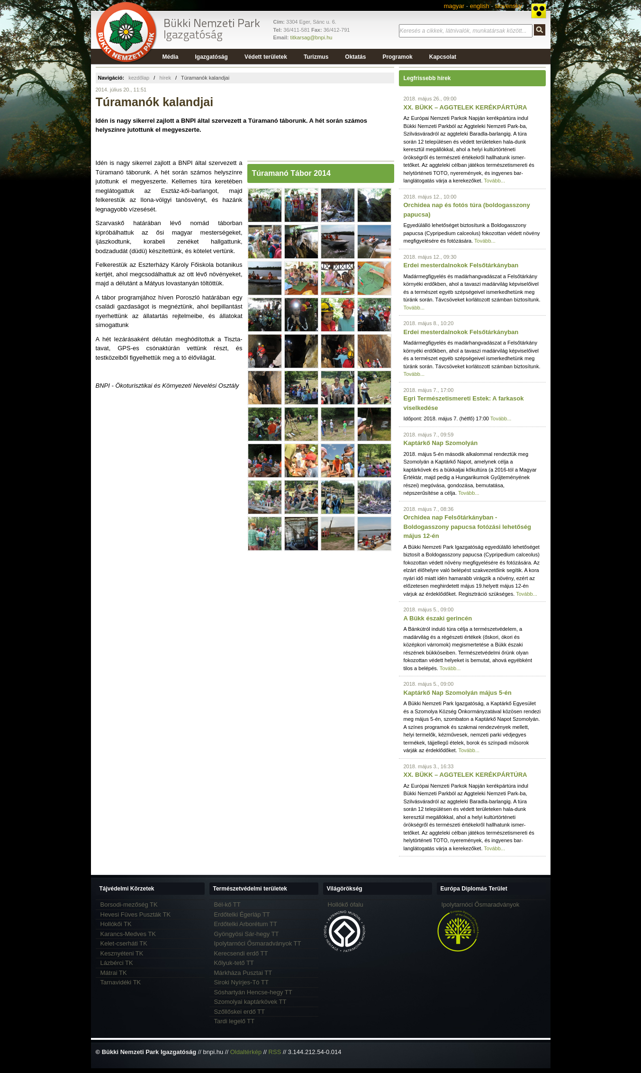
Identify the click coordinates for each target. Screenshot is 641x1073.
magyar (454, 5)
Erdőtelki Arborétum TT (245, 924)
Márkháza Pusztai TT (243, 972)
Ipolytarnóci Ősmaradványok (481, 904)
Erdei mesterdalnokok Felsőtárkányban (461, 265)
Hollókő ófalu (345, 904)
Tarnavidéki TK (120, 982)
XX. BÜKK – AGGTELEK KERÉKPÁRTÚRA (465, 107)
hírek (165, 78)
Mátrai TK (113, 972)
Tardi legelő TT (234, 1021)
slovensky (508, 5)
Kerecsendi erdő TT (241, 953)
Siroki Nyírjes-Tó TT (241, 982)
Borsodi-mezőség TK (129, 904)
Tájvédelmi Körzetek (126, 888)
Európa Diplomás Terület (474, 888)
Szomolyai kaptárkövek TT (250, 1001)
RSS (275, 1051)
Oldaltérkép (246, 1051)
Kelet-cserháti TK (123, 943)
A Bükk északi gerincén (438, 618)
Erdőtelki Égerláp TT (242, 914)
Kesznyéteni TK (122, 953)
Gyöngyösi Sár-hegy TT (246, 933)
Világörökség (344, 888)
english (479, 5)
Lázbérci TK (116, 962)
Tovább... (494, 180)
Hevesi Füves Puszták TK (135, 914)
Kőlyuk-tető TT (234, 962)
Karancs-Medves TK (128, 933)
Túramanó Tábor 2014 (291, 173)
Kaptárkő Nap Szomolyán (441, 442)
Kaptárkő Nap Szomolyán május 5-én (458, 692)
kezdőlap (138, 78)
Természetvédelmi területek (250, 888)
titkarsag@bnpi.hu (311, 37)
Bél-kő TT (227, 904)
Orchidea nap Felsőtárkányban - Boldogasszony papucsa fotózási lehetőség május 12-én (467, 526)
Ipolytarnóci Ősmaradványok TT (257, 943)
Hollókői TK (116, 924)
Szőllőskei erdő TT (239, 1011)
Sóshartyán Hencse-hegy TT (253, 992)
